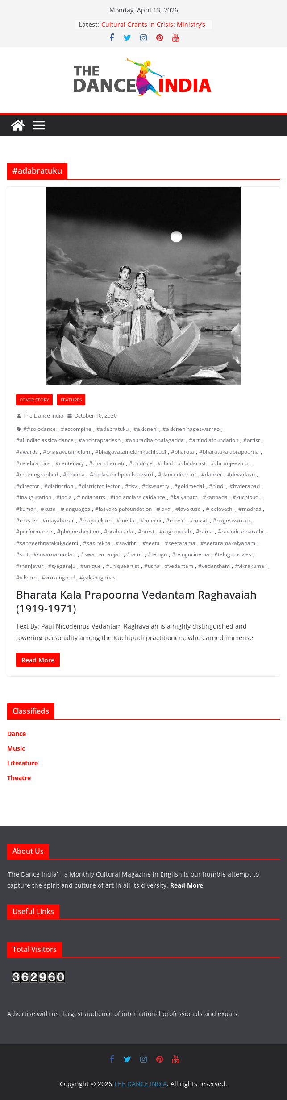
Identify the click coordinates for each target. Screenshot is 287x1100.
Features (71, 400)
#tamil (135, 554)
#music (199, 520)
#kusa (48, 509)
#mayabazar (58, 520)
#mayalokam (95, 520)
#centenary (69, 463)
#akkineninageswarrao (191, 429)
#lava (164, 509)
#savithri (126, 543)
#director (27, 486)
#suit (22, 554)
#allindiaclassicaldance (45, 440)
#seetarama (180, 543)
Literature (22, 763)
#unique (90, 566)
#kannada (215, 497)
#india (64, 497)
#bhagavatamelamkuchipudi (130, 451)
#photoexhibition (78, 531)
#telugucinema (190, 554)
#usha (152, 566)
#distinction (58, 486)
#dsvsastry (155, 486)
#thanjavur (29, 566)
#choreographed (37, 474)
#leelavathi (219, 509)
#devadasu (241, 474)
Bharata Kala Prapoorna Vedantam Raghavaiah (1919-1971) (136, 601)
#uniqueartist (122, 566)
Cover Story (34, 400)
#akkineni (145, 429)
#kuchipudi (246, 497)
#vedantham (214, 566)
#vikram (26, 577)
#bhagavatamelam (66, 451)
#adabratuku (112, 429)
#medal (126, 520)
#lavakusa (188, 509)
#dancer (211, 474)
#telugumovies (232, 554)
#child (165, 463)
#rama (204, 531)
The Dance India (43, 415)
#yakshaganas (97, 577)
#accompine (76, 429)
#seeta (151, 543)
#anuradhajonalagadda (154, 440)
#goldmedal (189, 486)
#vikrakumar (250, 566)
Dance (16, 733)
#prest (146, 531)
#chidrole (141, 463)
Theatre (19, 777)
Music (16, 748)
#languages (75, 509)
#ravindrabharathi (240, 531)
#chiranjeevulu (229, 463)
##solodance (39, 429)
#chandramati (106, 463)
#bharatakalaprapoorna (229, 451)
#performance (34, 531)
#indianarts (91, 497)
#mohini (151, 520)
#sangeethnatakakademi (47, 543)
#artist (251, 440)
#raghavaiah (175, 531)
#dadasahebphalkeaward (121, 474)
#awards (27, 451)
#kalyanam (184, 497)
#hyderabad (244, 486)
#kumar (26, 509)
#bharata (182, 451)
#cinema (74, 474)
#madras (249, 509)
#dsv (131, 486)
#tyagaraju (61, 566)
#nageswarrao (231, 520)
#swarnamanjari (101, 554)
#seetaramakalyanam (227, 543)
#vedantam (179, 566)
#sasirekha (97, 543)
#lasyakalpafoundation (123, 509)
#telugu (157, 554)
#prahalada (118, 531)
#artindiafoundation (213, 440)
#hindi (217, 486)
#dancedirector (177, 474)
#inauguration (33, 497)
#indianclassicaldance (137, 497)
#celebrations (33, 463)
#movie (175, 520)
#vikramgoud (58, 577)
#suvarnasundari (54, 554)
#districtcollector (99, 486)
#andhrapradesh (100, 440)
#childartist (192, 463)
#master (26, 520)
